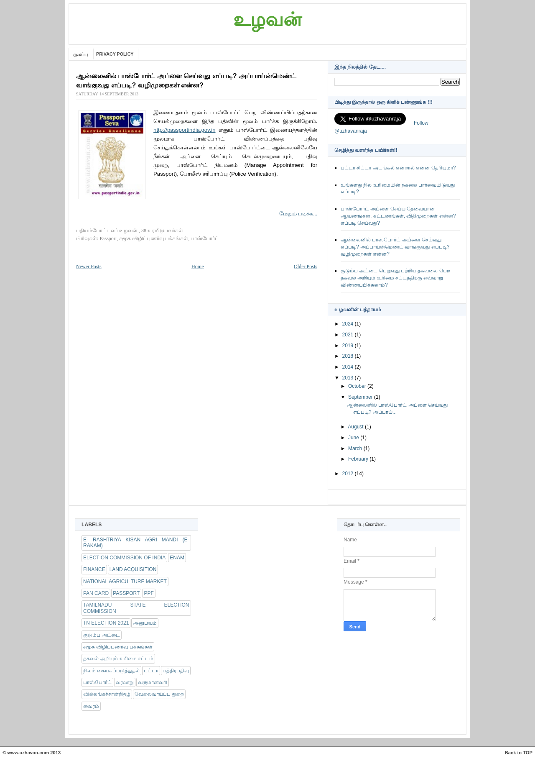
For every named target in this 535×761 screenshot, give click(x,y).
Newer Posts (89, 266)
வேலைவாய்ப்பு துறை (159, 694)
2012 (348, 474)
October (357, 386)
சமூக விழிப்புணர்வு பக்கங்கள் (153, 238)
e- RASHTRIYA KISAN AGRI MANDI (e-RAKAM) (136, 542)
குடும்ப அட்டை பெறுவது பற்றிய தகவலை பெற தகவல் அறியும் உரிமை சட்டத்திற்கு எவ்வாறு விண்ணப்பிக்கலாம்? (395, 278)
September (361, 397)
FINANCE (94, 569)
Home (197, 266)
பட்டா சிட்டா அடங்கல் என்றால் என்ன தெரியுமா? (398, 168)
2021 (348, 335)
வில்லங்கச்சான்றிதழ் (106, 694)
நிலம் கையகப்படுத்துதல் (111, 671)
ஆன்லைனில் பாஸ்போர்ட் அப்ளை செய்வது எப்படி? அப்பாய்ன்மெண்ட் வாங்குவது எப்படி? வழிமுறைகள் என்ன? (395, 247)
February (358, 459)
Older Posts (305, 266)
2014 (348, 367)
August (356, 427)
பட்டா (151, 671)
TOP (527, 752)
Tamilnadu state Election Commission (136, 608)
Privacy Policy (115, 53)
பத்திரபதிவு (176, 671)
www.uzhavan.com (28, 752)
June (354, 438)
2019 (348, 345)
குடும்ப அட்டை (101, 635)
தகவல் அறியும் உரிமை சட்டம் (118, 658)
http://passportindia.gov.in (184, 130)
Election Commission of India (124, 558)
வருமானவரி (152, 682)
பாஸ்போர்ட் (205, 238)
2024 (348, 324)
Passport (108, 238)
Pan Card (96, 593)
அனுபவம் (145, 623)
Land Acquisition (133, 569)
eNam (177, 558)
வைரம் (91, 706)
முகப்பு (81, 53)
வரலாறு (125, 682)
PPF (148, 593)
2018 (348, 356)
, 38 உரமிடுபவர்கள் (161, 230)
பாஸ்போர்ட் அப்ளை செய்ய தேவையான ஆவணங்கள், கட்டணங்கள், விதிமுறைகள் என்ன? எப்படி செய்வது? (398, 216)
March (356, 448)
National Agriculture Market (125, 581)
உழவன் (267, 19)
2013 (348, 378)
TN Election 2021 (106, 623)
